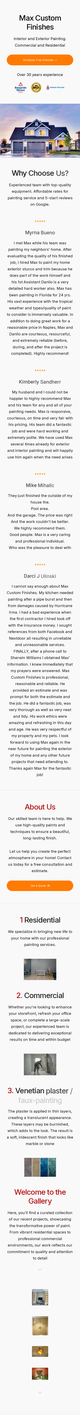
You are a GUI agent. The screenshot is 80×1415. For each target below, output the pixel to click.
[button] (40, 60)
